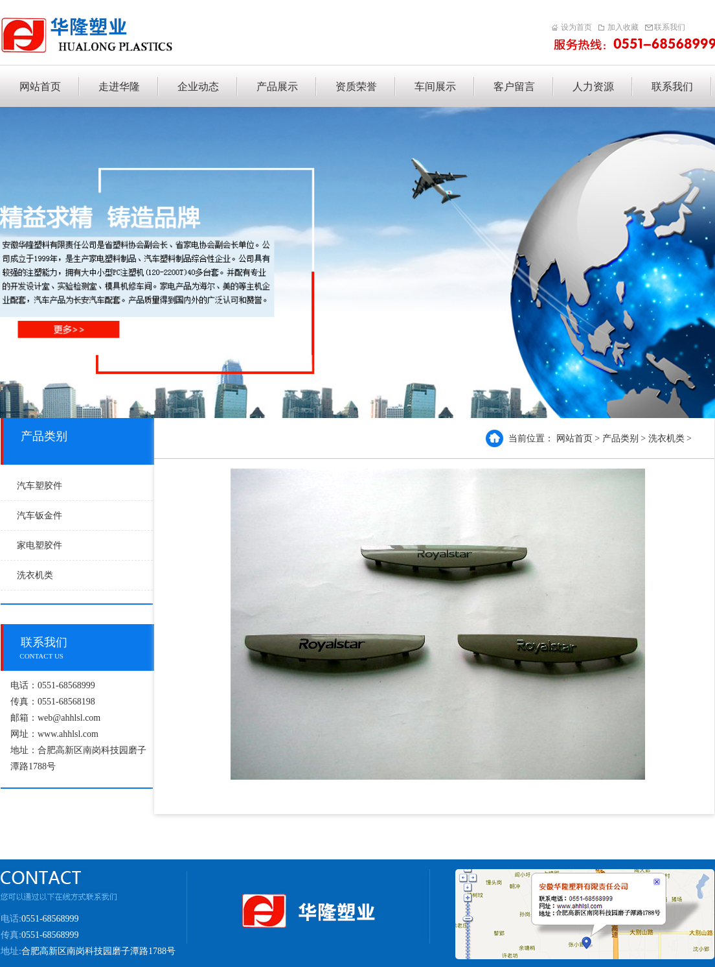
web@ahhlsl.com (69, 718)
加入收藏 (623, 27)
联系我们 (669, 27)
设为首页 (576, 27)
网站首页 (574, 438)
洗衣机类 (35, 575)
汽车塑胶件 (39, 486)
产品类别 (620, 438)
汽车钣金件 (39, 515)
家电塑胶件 (39, 545)
